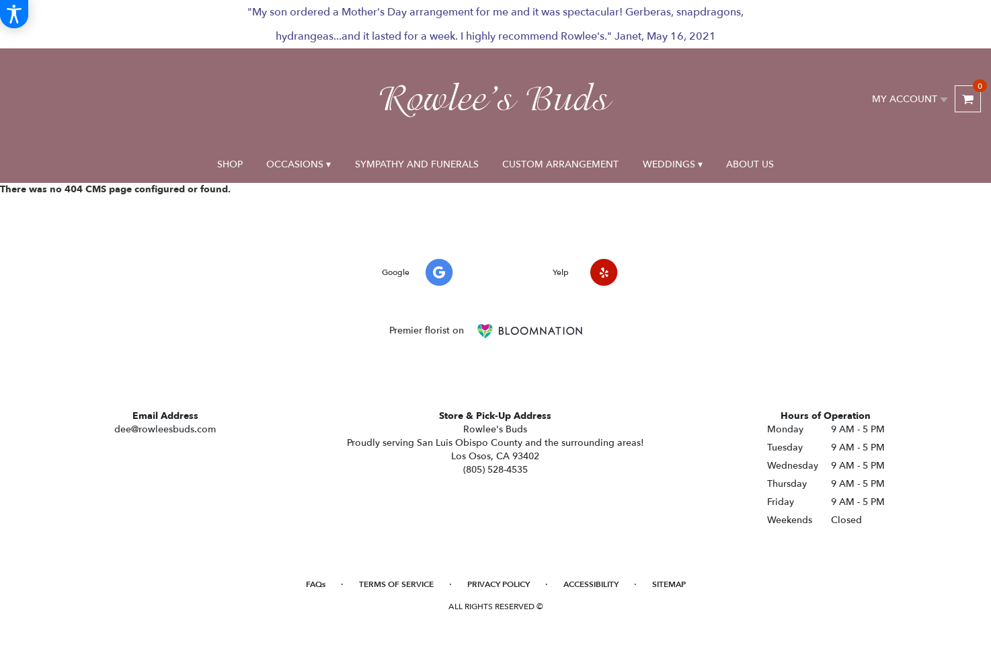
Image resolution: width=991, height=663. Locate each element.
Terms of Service (396, 584)
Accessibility (591, 584)
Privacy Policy (498, 584)
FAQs (315, 584)
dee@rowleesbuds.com (165, 429)
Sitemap (669, 584)
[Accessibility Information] (14, 14)
